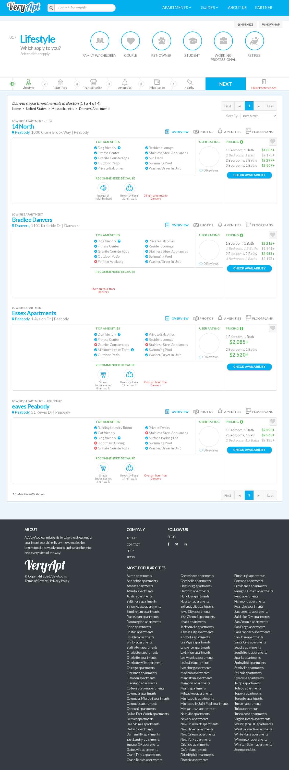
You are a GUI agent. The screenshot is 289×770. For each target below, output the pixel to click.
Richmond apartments (249, 601)
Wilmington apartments (250, 739)
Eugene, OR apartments (143, 744)
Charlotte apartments (141, 657)
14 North (23, 126)
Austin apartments (139, 596)
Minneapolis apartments (197, 698)
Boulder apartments (140, 637)
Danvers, (22, 225)
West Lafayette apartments (253, 729)
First (227, 106)
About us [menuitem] (237, 7)
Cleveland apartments (142, 683)
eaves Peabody (30, 406)
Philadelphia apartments (197, 755)
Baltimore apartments (141, 601)
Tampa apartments (247, 683)
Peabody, (22, 132)
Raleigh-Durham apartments (253, 591)
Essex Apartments (34, 313)
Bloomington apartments (144, 622)
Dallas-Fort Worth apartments (147, 714)
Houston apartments (194, 601)
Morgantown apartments (197, 709)
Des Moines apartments (143, 724)
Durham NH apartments (143, 734)
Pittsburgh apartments (249, 576)
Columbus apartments (142, 703)
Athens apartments (140, 586)
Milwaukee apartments (196, 693)
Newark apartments (194, 719)
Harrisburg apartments (196, 586)
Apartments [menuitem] (176, 7)
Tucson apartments (247, 703)
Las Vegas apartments (195, 642)
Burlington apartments (142, 647)
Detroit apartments (140, 729)
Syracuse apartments (249, 678)
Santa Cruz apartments (250, 642)
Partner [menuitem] (263, 7)
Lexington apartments (195, 652)
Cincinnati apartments (142, 673)
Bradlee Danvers (32, 219)
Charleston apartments (142, 652)
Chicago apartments (140, 668)
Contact (133, 544)
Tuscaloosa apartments (250, 714)
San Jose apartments (248, 637)
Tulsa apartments (246, 709)
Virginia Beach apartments (252, 719)
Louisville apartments (194, 663)
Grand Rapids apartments (144, 760)
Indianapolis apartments (197, 606)
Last (270, 106)
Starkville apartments (249, 668)
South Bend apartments (250, 652)
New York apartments (195, 739)
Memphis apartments (195, 683)
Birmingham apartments (143, 611)
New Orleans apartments (197, 734)
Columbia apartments (141, 693)
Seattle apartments (247, 647)
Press (130, 557)
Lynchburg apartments (195, 668)
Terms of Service (36, 581)
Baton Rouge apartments (144, 606)
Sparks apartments (247, 657)
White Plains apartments (251, 734)
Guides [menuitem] (209, 7)
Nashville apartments (194, 714)
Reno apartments (246, 596)
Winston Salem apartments (253, 744)
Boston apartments (140, 632)
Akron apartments (139, 576)
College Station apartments (145, 688)
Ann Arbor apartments (142, 581)
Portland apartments (248, 581)
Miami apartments (193, 688)
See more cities (244, 750)
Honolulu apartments (194, 596)
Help (130, 551)
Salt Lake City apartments (252, 617)
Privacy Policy (59, 581)
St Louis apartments (248, 673)
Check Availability (249, 175)
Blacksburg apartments (143, 617)
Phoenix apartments (194, 760)
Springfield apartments (250, 663)
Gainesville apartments (142, 750)
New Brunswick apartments (199, 724)
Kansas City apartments (196, 632)
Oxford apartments (193, 750)
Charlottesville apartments (145, 663)
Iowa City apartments (195, 611)
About (132, 538)
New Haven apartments (196, 729)
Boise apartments (139, 627)
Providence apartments (250, 586)
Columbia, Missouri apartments (148, 698)
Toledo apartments (247, 688)
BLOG (171, 537)
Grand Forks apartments (143, 755)
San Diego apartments (249, 627)
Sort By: (232, 116)
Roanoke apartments (248, 606)
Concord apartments (141, 709)
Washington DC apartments (253, 724)
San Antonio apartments (251, 622)
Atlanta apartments (140, 591)
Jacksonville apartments (197, 627)
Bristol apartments (139, 642)
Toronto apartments (248, 698)
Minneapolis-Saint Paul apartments (204, 703)
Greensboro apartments (197, 576)
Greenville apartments (195, 581)
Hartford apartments (194, 591)
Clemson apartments (141, 678)
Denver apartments (140, 719)
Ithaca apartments (193, 622)
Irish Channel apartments (197, 617)
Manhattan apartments (196, 678)
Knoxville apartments (195, 637)
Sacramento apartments (251, 611)
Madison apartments (194, 673)
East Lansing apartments (143, 739)
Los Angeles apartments (196, 657)
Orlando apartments (194, 744)
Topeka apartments (248, 693)
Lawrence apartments (195, 647)
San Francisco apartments (252, 632)
